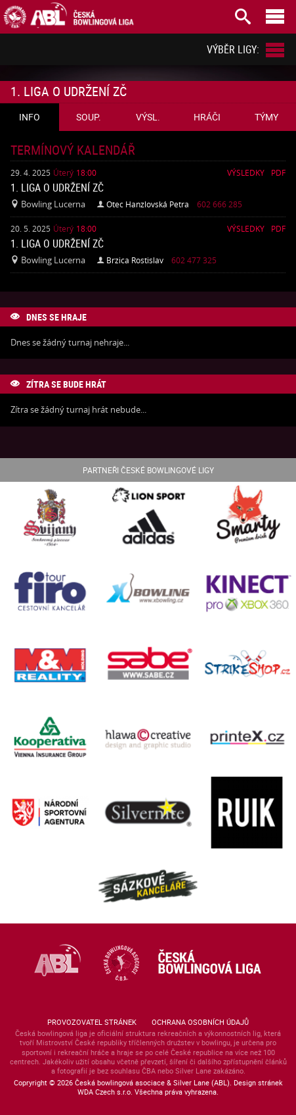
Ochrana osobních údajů (200, 1022)
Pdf (278, 172)
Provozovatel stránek (92, 1022)
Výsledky (245, 172)
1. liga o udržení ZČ (57, 187)
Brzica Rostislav (134, 260)
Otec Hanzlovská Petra (147, 204)
